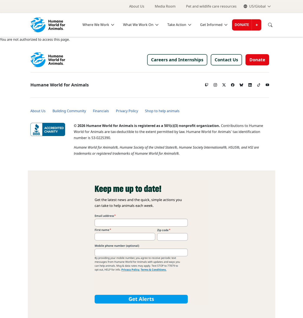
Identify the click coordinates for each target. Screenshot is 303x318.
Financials (101, 111)
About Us (136, 6)
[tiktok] (258, 84)
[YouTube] (267, 84)
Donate (242, 24)
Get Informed (211, 24)
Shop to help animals (162, 111)
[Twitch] (206, 84)
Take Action (176, 24)
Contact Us (226, 60)
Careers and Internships (177, 60)
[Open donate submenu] (256, 25)
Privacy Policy (127, 111)
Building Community (69, 111)
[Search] (267, 24)
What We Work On (138, 24)
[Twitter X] (224, 84)
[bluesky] (241, 84)
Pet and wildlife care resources (211, 6)
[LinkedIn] (250, 84)
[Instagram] (215, 84)
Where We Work (95, 24)
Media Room (165, 6)
